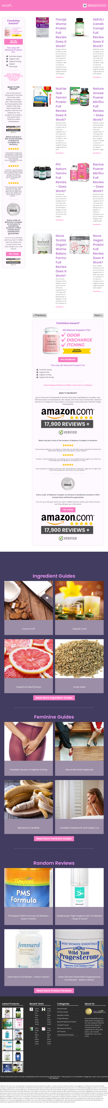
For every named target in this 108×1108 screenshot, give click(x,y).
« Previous (40, 315)
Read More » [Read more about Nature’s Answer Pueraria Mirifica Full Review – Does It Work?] (97, 153)
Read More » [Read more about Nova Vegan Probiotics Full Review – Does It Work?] (97, 291)
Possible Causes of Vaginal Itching (28, 770)
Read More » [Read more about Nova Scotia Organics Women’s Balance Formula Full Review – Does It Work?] (60, 307)
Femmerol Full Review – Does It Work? (29, 978)
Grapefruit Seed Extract (28, 686)
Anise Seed (79, 686)
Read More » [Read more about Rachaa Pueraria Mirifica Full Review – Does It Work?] (97, 224)
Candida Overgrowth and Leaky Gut (79, 828)
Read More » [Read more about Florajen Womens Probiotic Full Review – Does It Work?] (60, 77)
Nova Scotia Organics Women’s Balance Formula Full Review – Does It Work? (63, 256)
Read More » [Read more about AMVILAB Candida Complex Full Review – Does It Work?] (97, 77)
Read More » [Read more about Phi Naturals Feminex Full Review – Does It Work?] (60, 220)
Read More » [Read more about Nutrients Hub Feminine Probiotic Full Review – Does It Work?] (60, 153)
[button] (84, 5)
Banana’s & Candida (28, 828)
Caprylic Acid (79, 628)
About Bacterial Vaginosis (79, 770)
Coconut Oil (28, 628)
